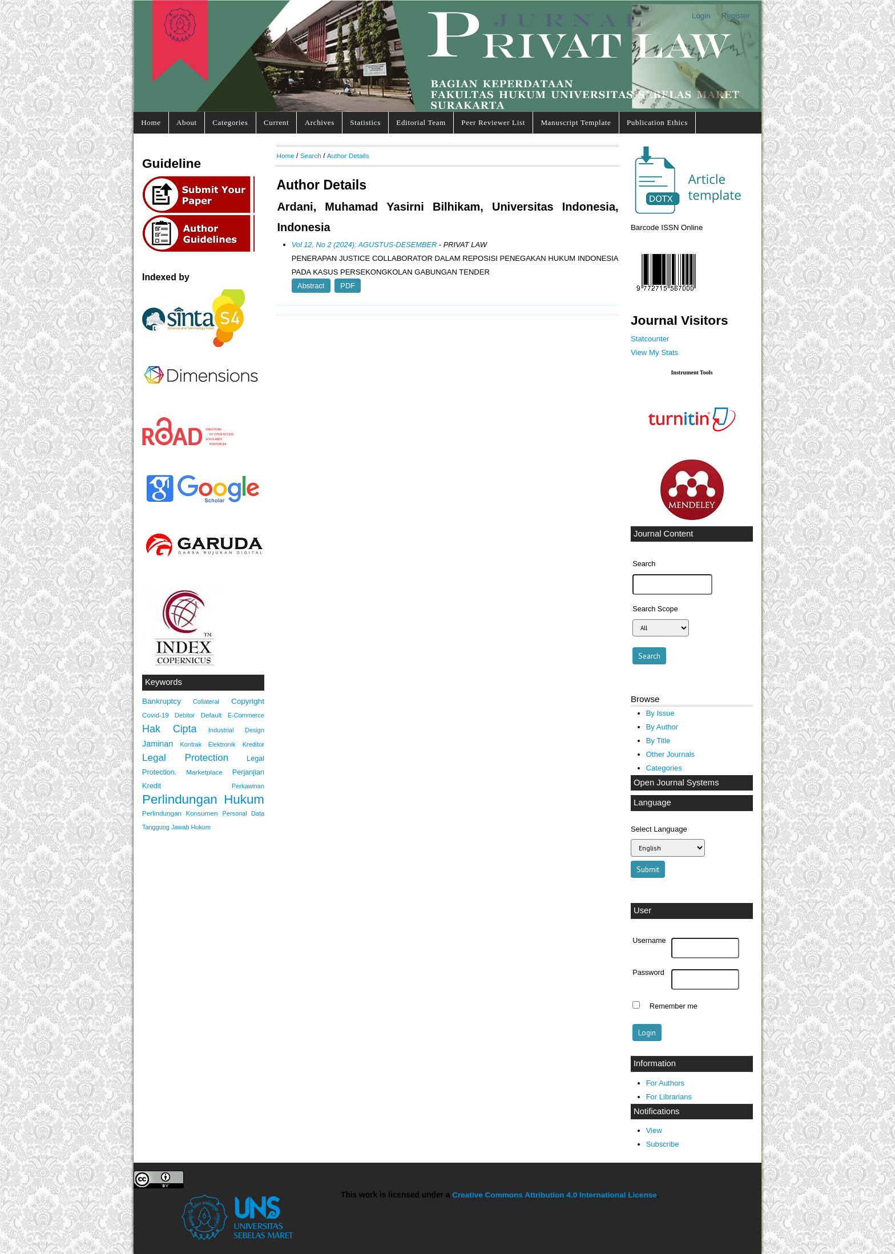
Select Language (659, 829)
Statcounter (650, 338)
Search (310, 155)
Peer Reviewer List (493, 122)
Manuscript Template (576, 122)
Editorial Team (421, 122)
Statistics (365, 122)
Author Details (348, 155)
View (654, 1130)
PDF (347, 285)
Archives (319, 122)
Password (648, 973)
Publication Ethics (657, 122)
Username (649, 941)
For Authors (665, 1083)
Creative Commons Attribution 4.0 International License (554, 1195)
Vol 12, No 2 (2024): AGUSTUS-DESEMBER (364, 244)
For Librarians (669, 1096)
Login (701, 15)
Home (150, 122)
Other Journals (670, 754)
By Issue (660, 713)
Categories (230, 122)
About (186, 122)
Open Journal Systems (676, 782)
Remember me (674, 1006)
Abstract (310, 285)
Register (735, 15)
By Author (662, 727)
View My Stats (654, 352)
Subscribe (662, 1144)
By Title (658, 740)
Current (276, 122)
